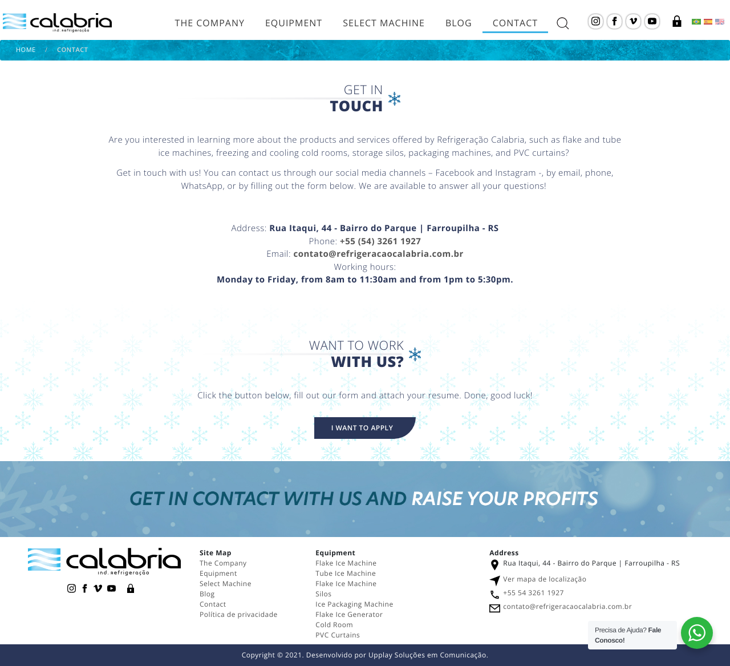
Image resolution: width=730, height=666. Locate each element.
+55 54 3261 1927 (533, 593)
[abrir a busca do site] (563, 23)
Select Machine (384, 23)
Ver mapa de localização (544, 579)
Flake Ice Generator (349, 614)
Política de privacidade (239, 614)
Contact (515, 23)
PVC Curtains (337, 635)
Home (26, 50)
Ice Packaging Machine (354, 604)
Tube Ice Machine (345, 573)
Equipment (293, 23)
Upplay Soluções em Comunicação (427, 655)
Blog (458, 23)
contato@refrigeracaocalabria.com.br (378, 254)
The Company (210, 23)
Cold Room (335, 624)
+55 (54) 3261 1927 (380, 241)
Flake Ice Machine (345, 563)
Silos (323, 594)
